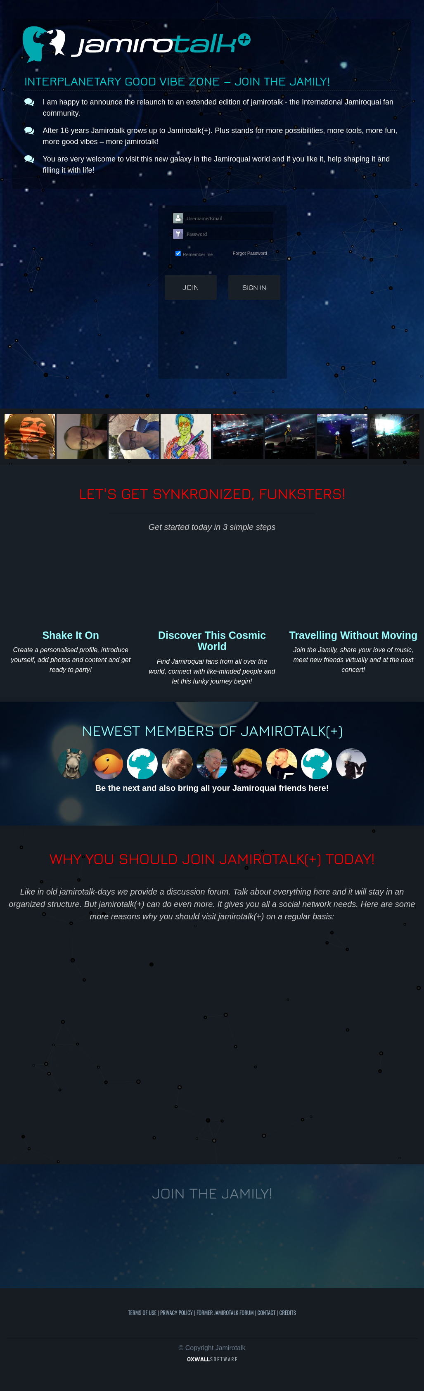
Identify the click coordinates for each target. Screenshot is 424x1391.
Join (190, 287)
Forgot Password (250, 253)
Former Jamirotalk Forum (225, 1312)
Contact (267, 1312)
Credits (287, 1312)
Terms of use (142, 1312)
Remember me (198, 254)
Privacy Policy (176, 1312)
